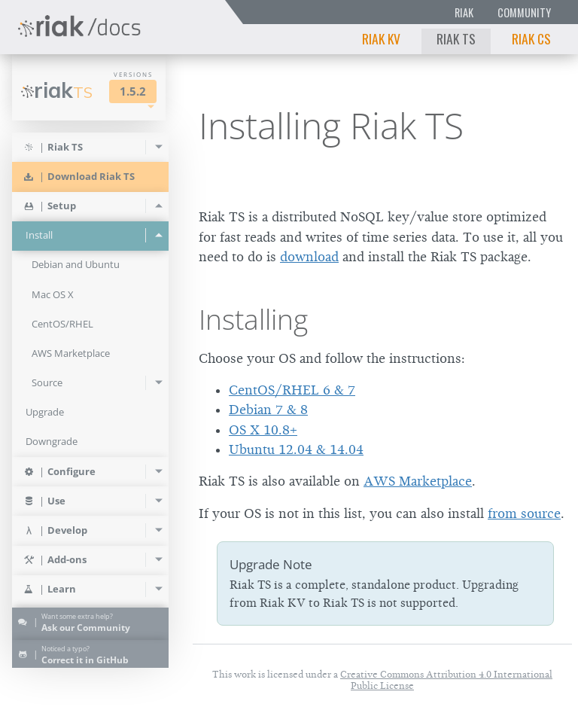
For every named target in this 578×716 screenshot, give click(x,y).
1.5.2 (133, 91)
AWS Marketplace (418, 481)
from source (524, 513)
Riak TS (456, 38)
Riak (464, 12)
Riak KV (381, 38)
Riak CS (531, 38)
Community (524, 12)
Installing (253, 319)
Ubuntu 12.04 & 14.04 (296, 449)
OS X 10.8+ (263, 429)
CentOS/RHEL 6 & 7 (292, 390)
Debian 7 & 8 (268, 409)
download (309, 256)
